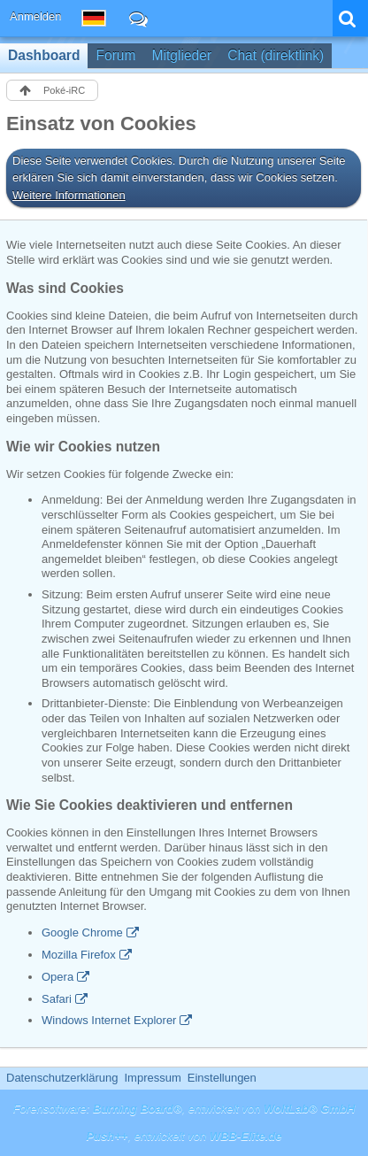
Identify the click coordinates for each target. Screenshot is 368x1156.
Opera (57, 976)
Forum (115, 55)
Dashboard (44, 55)
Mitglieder (182, 55)
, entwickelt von (183, 1136)
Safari (57, 999)
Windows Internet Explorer (109, 1020)
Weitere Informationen (69, 195)
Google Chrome (82, 932)
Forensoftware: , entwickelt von (184, 1108)
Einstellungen (222, 1077)
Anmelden (36, 16)
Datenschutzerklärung (62, 1077)
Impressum (152, 1077)
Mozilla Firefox (79, 954)
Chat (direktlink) (275, 55)
